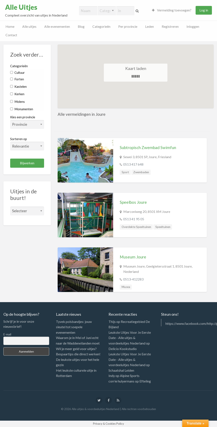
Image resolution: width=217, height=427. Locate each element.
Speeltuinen (162, 227)
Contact (11, 35)
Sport (125, 172)
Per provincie (127, 26)
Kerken (17, 94)
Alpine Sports (129, 376)
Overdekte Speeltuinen (136, 227)
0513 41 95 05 (133, 219)
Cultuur (17, 72)
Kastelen (18, 86)
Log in (203, 10)
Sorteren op (27, 144)
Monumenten (21, 109)
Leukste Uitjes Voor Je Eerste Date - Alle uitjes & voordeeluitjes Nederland (129, 337)
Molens (17, 101)
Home (10, 26)
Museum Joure (133, 256)
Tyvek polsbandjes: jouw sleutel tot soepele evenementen (74, 327)
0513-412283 (133, 279)
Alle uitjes (29, 26)
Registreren (170, 26)
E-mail (7, 334)
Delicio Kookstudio (122, 349)
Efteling (145, 381)
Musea (126, 287)
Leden (149, 26)
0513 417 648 (133, 164)
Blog (81, 26)
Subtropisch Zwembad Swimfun (148, 147)
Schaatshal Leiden (121, 370)
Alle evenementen (57, 26)
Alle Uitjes (21, 7)
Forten (17, 79)
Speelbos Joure (133, 202)
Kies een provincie (22, 117)
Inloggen (192, 26)
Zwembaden (141, 172)
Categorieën (101, 26)
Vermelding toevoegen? (171, 10)
